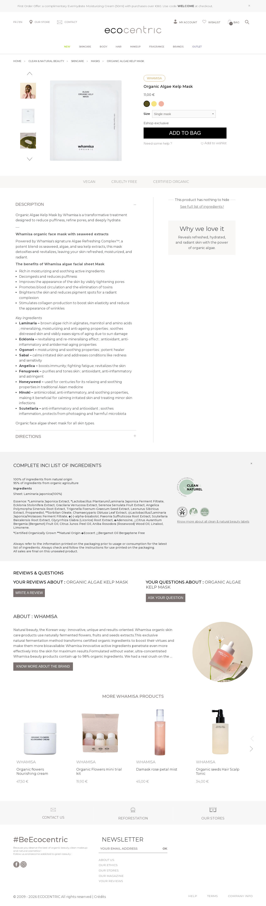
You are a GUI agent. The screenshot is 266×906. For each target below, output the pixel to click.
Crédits (100, 897)
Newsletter (114, 839)
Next (29, 159)
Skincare (85, 46)
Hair (119, 46)
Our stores (109, 870)
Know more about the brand (43, 666)
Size (147, 114)
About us (106, 860)
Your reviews (111, 881)
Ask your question (165, 598)
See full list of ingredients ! (202, 207)
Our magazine (111, 876)
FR (15, 22)
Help (192, 896)
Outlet (197, 46)
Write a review (29, 593)
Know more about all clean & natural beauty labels (213, 521)
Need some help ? (158, 143)
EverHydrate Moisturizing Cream (91, 6)
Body (103, 46)
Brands (178, 46)
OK (165, 848)
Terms (212, 896)
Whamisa (154, 78)
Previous (29, 73)
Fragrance (156, 46)
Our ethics (108, 865)
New (67, 46)
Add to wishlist (215, 143)
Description (30, 204)
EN (20, 22)
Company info (240, 896)
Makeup (135, 46)
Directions (28, 436)
